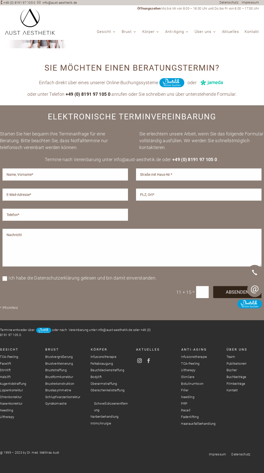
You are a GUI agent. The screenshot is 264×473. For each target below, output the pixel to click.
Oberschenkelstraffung (107, 390)
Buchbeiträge (236, 377)
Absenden (237, 321)
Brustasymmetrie (58, 390)
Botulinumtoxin (192, 384)
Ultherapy (188, 370)
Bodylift (96, 377)
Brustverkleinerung (59, 363)
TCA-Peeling (190, 363)
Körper (148, 32)
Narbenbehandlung (105, 416)
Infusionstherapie (103, 357)
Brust (127, 32)
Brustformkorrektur (59, 377)
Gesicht (104, 32)
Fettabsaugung (102, 363)
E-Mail (254, 289)
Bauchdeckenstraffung (107, 370)
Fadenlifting (190, 417)
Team (231, 357)
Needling (187, 397)
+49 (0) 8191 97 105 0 (19, 3)
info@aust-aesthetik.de (59, 3)
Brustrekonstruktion (59, 384)
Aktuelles (230, 32)
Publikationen (237, 363)
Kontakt (252, 32)
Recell (185, 410)
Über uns (203, 32)
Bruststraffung (56, 370)
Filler (184, 390)
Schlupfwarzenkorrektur (62, 397)
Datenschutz (228, 2)
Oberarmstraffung (104, 384)
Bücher (232, 370)
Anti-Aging (174, 32)
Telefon (254, 272)
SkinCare (187, 377)
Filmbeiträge (236, 384)
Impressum (250, 2)
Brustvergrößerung (59, 357)
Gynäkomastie (56, 403)
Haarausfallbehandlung (198, 423)
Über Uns (237, 349)
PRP (184, 403)
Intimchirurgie (101, 423)
